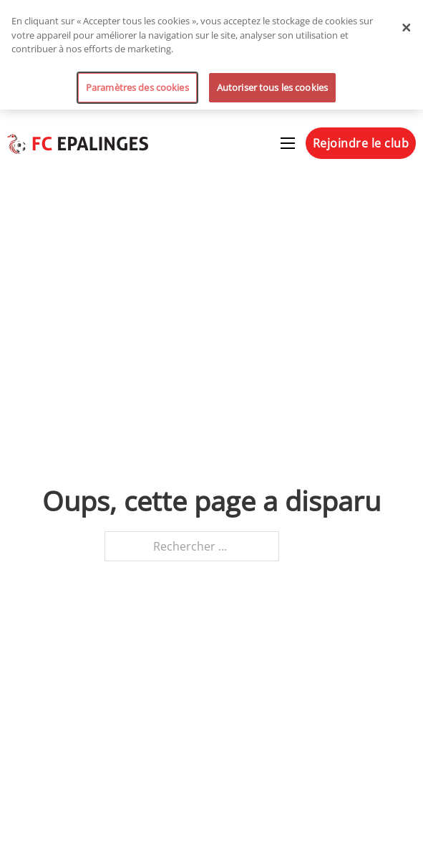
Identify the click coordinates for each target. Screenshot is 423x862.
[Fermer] (406, 27)
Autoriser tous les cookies (272, 87)
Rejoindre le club (361, 143)
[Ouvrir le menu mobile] (288, 143)
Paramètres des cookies (137, 87)
